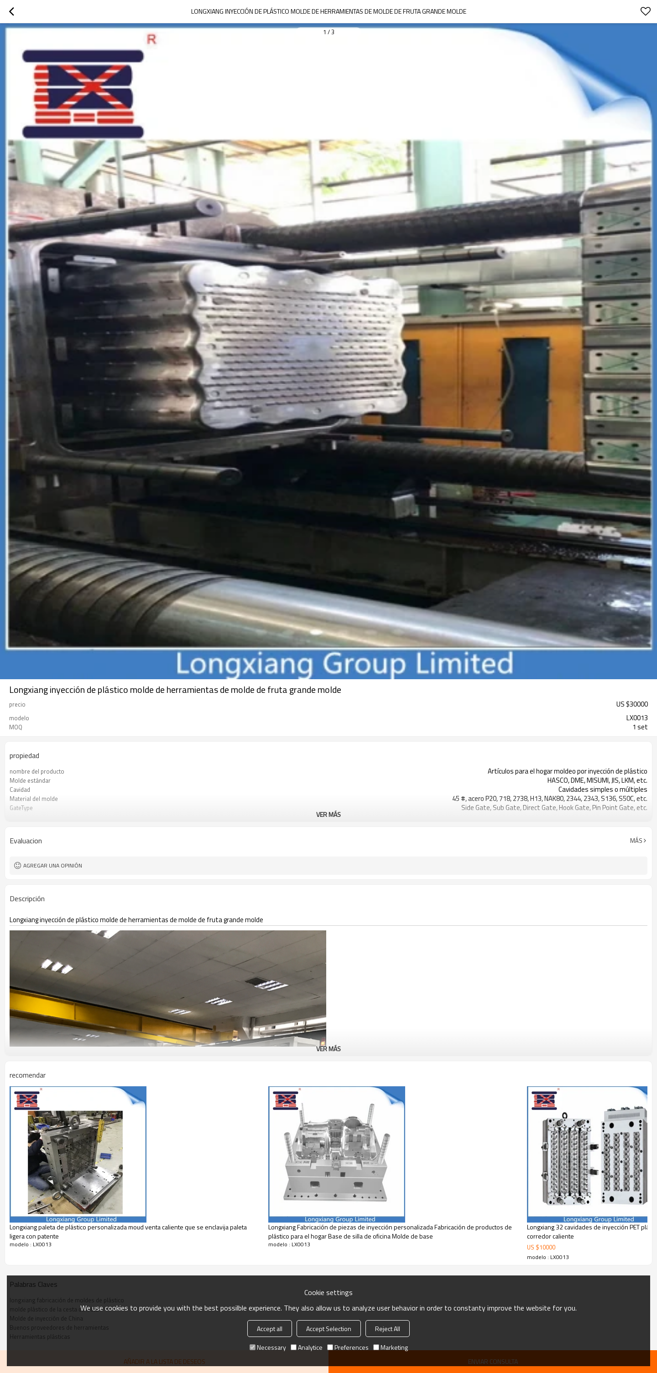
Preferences (348, 1347)
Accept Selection (328, 1328)
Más (636, 840)
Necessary (268, 1347)
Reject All (387, 1328)
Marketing (390, 1347)
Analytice (307, 1347)
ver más (328, 814)
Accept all (269, 1328)
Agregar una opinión (52, 865)
